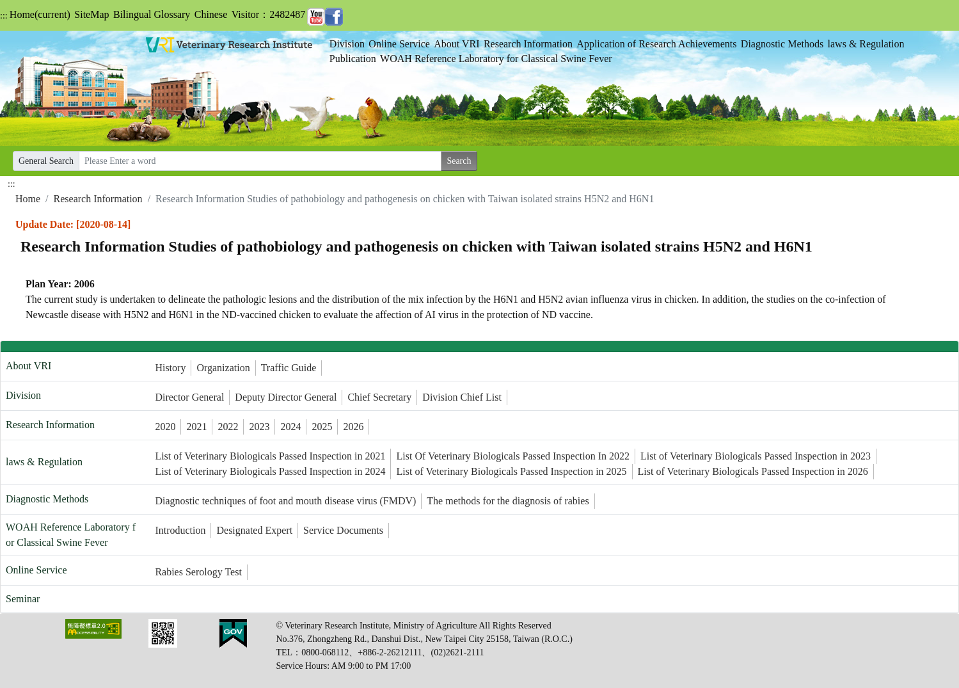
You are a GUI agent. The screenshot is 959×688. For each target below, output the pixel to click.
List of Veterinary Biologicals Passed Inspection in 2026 (753, 471)
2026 (353, 426)
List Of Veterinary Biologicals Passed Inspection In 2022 (513, 456)
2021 (196, 426)
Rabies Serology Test (198, 571)
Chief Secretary (379, 397)
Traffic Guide (289, 367)
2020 (165, 426)
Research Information (528, 43)
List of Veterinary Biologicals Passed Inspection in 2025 (511, 471)
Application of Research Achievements (656, 43)
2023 (259, 426)
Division (347, 43)
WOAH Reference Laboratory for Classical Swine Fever (496, 58)
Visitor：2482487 (268, 14)
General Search (46, 161)
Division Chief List (462, 397)
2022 (228, 426)
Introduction (180, 530)
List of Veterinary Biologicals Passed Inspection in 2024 (270, 471)
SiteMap (91, 14)
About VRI (456, 43)
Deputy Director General (286, 397)
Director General (189, 397)
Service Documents (343, 530)
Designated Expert (254, 530)
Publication (352, 58)
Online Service (399, 43)
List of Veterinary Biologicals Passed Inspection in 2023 (755, 456)
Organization (223, 367)
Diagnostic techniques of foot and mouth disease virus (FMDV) (285, 500)
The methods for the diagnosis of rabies (508, 500)
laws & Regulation (866, 43)
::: (4, 15)
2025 (322, 426)
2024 (290, 426)
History (170, 367)
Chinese (211, 14)
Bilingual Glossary (151, 14)
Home (40, 14)
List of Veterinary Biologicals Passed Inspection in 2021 (270, 456)
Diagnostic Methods (782, 43)
